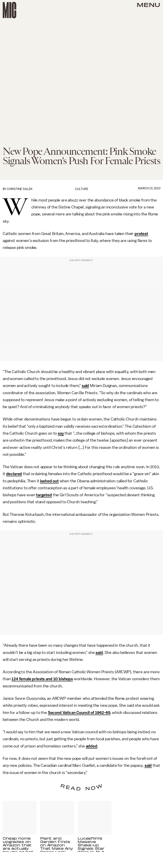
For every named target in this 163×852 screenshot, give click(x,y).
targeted (44, 495)
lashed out (49, 481)
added (91, 746)
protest (141, 234)
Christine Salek (20, 189)
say (61, 433)
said (85, 386)
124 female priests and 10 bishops (42, 679)
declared (14, 474)
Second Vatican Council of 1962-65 (79, 713)
